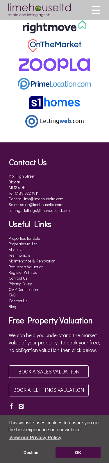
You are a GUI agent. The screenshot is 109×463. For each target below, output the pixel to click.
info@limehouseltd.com (43, 198)
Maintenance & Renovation (32, 261)
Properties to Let (23, 243)
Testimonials (19, 255)
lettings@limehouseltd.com (47, 210)
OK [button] (78, 452)
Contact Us (18, 278)
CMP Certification (23, 289)
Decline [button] (31, 452)
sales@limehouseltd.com (41, 204)
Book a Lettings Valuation (48, 389)
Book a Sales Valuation (48, 371)
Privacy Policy (20, 283)
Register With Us (23, 272)
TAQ (12, 295)
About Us (16, 249)
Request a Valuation (26, 266)
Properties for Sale (24, 238)
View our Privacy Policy (35, 437)
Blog (12, 306)
